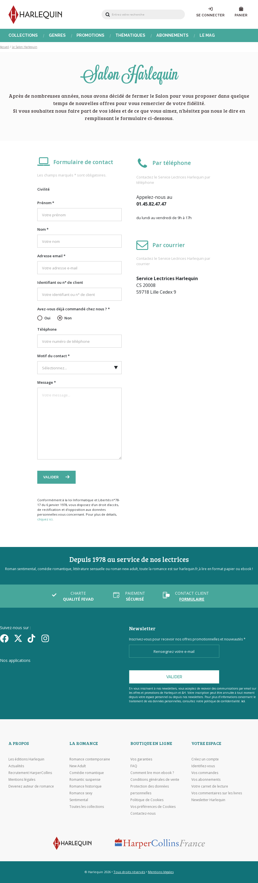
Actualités (16, 766)
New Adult (77, 766)
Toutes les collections (86, 806)
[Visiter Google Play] (89, 671)
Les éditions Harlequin (26, 759)
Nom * (43, 229)
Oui (47, 318)
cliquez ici (45, 519)
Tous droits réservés (129, 872)
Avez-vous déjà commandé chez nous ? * (73, 308)
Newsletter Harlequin (208, 799)
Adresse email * (51, 255)
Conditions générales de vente (154, 779)
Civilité (43, 189)
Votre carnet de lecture (209, 786)
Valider (51, 477)
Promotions (90, 35)
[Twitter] (19, 638)
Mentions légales (21, 779)
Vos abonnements (205, 779)
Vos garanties (141, 759)
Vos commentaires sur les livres (216, 793)
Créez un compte (205, 759)
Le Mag (207, 35)
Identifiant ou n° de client (60, 282)
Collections (23, 35)
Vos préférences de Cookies (153, 806)
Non (68, 318)
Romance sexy (80, 793)
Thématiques (130, 35)
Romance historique (85, 786)
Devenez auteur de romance (31, 786)
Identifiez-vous (203, 766)
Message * (46, 382)
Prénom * (45, 202)
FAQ (133, 766)
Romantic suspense (84, 779)
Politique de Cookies (146, 799)
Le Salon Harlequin (24, 47)
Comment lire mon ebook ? (152, 772)
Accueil (4, 47)
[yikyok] (33, 638)
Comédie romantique (86, 772)
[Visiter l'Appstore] (28, 671)
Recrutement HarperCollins (30, 772)
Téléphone (47, 329)
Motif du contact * (53, 355)
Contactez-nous (143, 813)
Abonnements (172, 35)
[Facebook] (5, 638)
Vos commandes (204, 772)
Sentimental (78, 799)
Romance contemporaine (89, 759)
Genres (57, 35)
